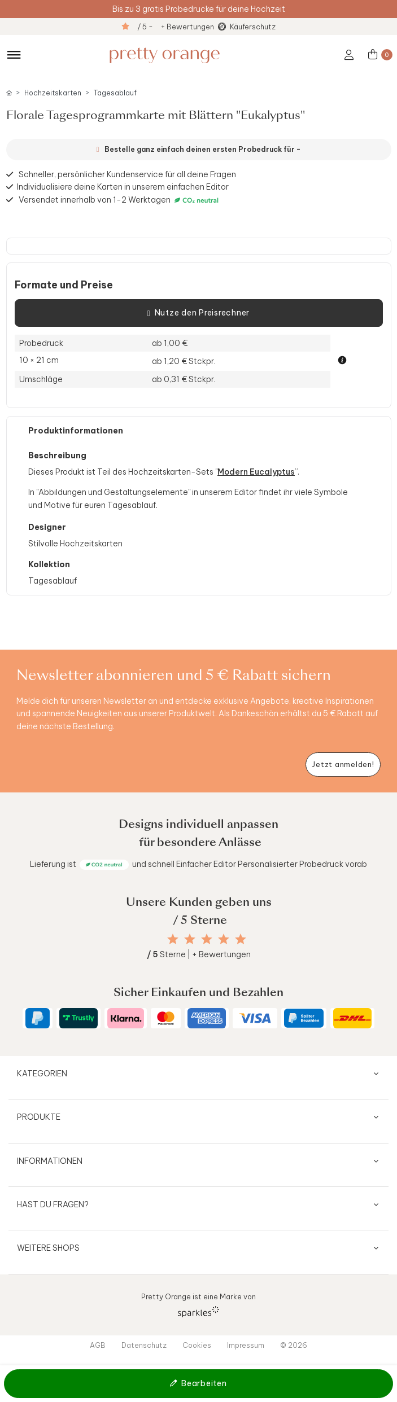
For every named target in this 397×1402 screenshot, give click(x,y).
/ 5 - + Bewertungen (175, 26)
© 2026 (293, 1345)
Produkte (38, 1117)
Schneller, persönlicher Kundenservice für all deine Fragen (127, 174)
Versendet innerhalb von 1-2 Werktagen (120, 200)
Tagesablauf (115, 93)
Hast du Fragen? (53, 1204)
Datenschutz (144, 1345)
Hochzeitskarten (52, 93)
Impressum (245, 1345)
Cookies (196, 1345)
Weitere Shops (48, 1248)
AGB (98, 1345)
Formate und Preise (64, 285)
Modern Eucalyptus (256, 472)
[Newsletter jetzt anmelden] (343, 764)
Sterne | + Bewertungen (199, 954)
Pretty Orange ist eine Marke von (198, 1304)
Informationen (49, 1161)
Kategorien (42, 1073)
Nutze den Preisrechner (198, 313)
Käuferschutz (253, 26)
